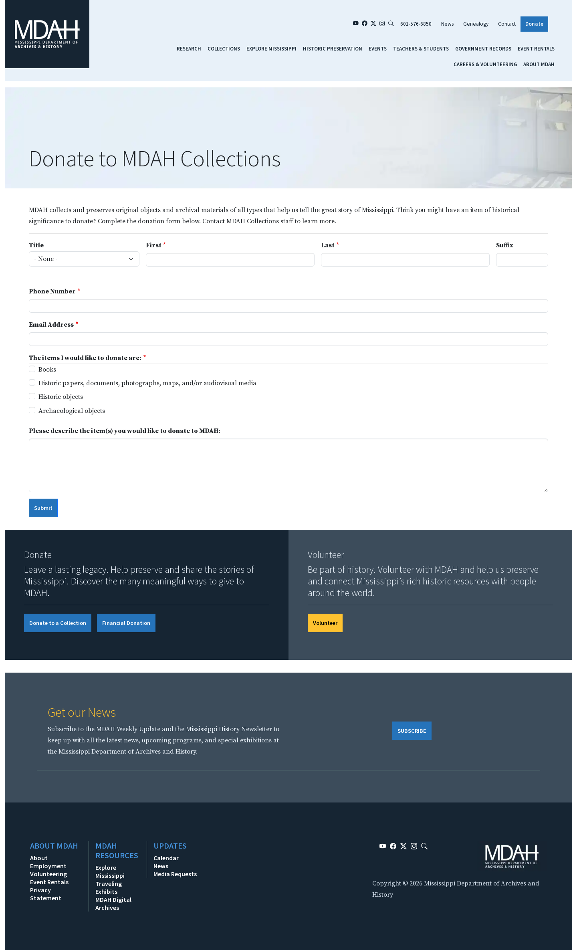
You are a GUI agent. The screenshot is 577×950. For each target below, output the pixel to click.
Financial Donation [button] (126, 623)
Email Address (51, 325)
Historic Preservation (332, 48)
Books (47, 370)
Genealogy (475, 23)
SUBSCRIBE (411, 730)
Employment (48, 866)
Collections (224, 48)
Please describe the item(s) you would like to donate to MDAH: (124, 431)
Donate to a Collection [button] (57, 623)
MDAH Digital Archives (113, 903)
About (39, 858)
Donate (534, 23)
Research (189, 48)
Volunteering (48, 874)
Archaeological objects (71, 411)
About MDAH (539, 64)
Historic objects (60, 397)
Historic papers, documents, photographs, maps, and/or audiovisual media (147, 383)
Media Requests (175, 874)
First (153, 245)
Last (328, 245)
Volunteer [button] (325, 623)
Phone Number (52, 291)
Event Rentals (536, 48)
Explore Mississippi (271, 48)
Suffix (504, 245)
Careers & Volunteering (485, 64)
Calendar (166, 858)
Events (378, 48)
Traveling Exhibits (108, 887)
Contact (507, 23)
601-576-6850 (416, 23)
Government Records (483, 48)
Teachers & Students (421, 48)
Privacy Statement (45, 894)
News (447, 23)
